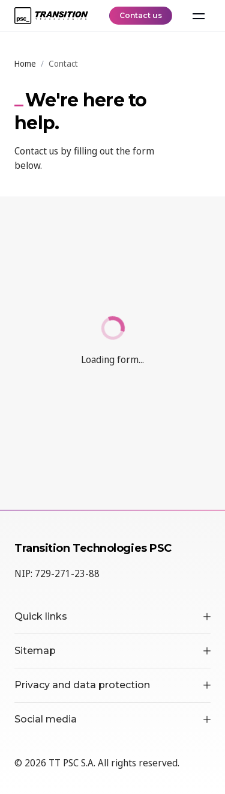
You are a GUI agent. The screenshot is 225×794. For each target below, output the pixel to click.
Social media (112, 719)
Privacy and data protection (112, 685)
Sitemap (112, 650)
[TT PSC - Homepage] (51, 15)
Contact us (140, 15)
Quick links (112, 616)
